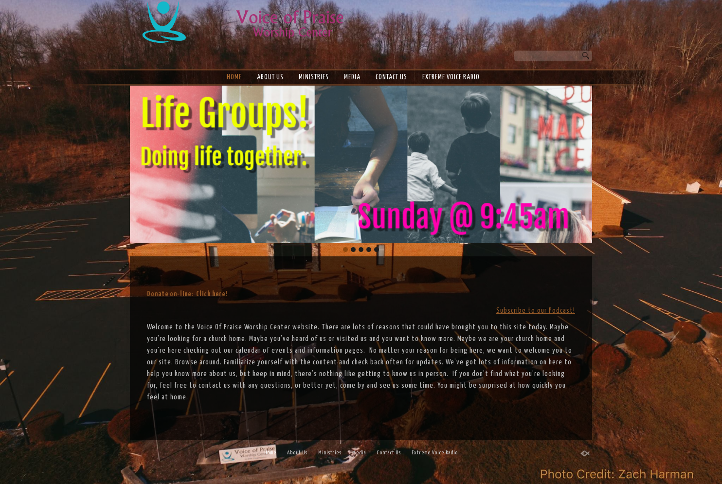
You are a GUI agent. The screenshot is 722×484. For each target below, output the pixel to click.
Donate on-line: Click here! (187, 294)
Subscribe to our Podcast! (535, 310)
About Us (270, 77)
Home (234, 77)
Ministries (314, 77)
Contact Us (391, 77)
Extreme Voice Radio (451, 77)
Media (352, 77)
